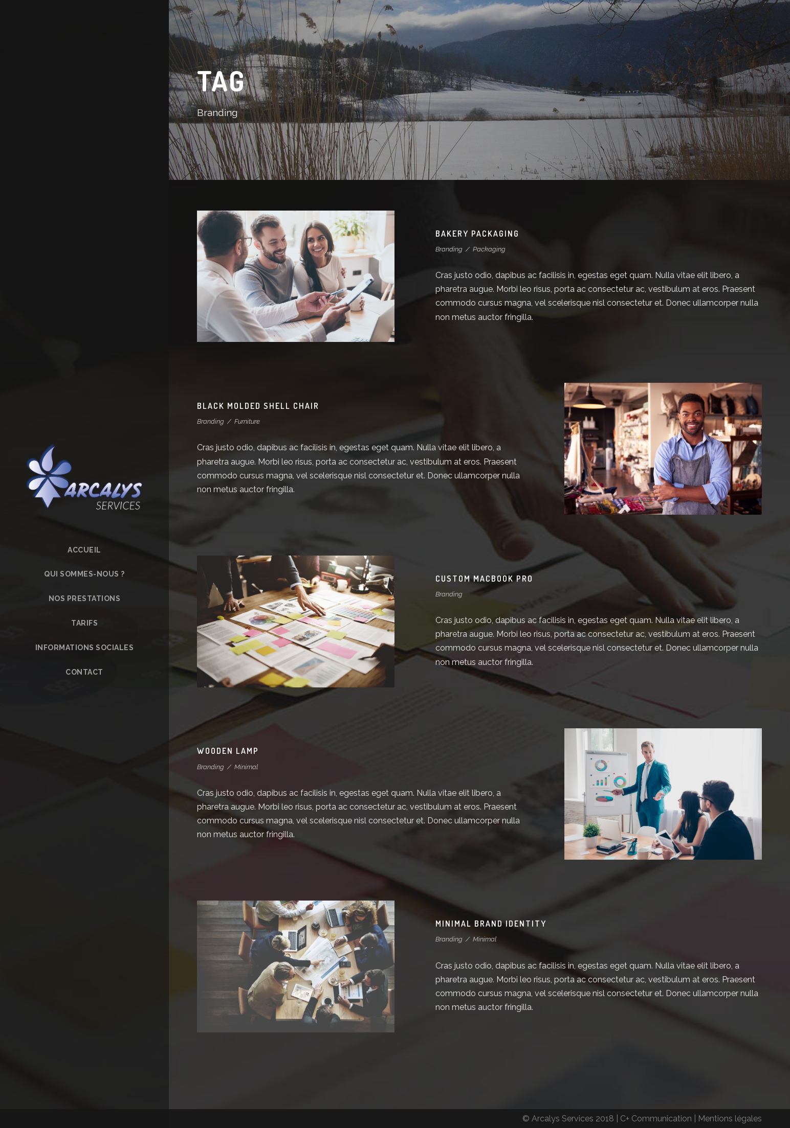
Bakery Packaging (477, 233)
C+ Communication (656, 1118)
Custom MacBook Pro (484, 578)
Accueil (84, 550)
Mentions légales (730, 1118)
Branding (449, 249)
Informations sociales (84, 647)
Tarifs (84, 623)
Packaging (489, 249)
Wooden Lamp (228, 751)
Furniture (247, 421)
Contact (84, 672)
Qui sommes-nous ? (84, 574)
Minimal (246, 767)
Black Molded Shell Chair (258, 406)
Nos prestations (85, 598)
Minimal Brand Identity (490, 923)
